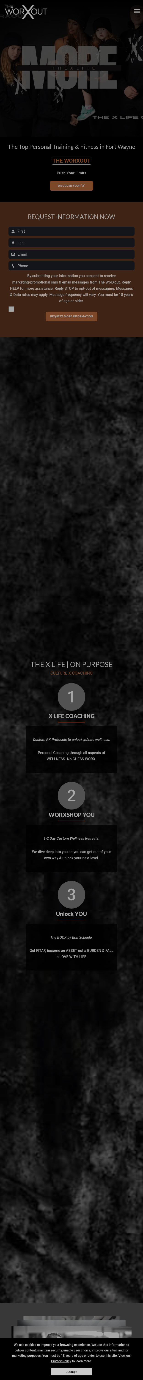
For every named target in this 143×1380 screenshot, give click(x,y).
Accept (71, 1372)
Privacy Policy (61, 1361)
